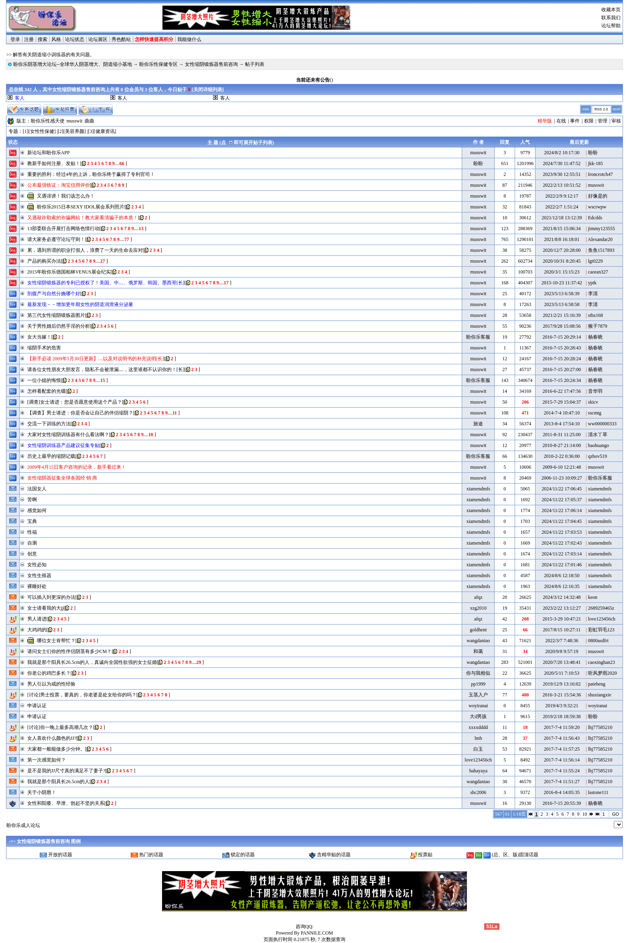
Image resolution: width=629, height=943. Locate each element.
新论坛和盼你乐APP (48, 152)
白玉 (478, 749)
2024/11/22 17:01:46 (562, 564)
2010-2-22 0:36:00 (562, 456)
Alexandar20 (600, 239)
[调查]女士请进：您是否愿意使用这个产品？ (74, 402)
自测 (32, 543)
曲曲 (89, 121)
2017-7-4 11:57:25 (562, 749)
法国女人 (37, 489)
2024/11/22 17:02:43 (562, 543)
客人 (122, 98)
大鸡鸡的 (37, 630)
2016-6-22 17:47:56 (561, 391)
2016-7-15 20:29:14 (561, 337)
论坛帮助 (611, 26)
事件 (575, 121)
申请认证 (37, 705)
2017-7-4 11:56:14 (562, 760)
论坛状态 (74, 39)
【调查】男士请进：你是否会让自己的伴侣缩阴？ (80, 413)
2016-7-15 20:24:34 (561, 380)
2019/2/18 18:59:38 (561, 716)
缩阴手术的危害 (44, 348)
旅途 (478, 424)
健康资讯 (105, 131)
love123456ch (601, 619)
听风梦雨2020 (602, 673)
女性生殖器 (39, 575)
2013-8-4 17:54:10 (562, 424)
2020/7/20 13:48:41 (561, 662)
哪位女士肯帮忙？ (56, 640)
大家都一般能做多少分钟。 (56, 749)
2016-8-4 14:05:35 (562, 792)
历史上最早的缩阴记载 (51, 456)
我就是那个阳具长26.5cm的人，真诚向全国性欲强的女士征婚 (92, 662)
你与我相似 (478, 673)
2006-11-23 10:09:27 (562, 478)
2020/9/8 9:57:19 (561, 651)
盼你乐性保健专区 (158, 64)
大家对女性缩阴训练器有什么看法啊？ (68, 434)
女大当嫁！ (39, 337)
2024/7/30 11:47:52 (561, 163)
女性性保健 (42, 131)
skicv (593, 402)
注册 (29, 39)
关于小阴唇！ (41, 792)
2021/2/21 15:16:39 (561, 315)
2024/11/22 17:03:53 (562, 532)
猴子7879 (597, 326)
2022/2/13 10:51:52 (561, 185)
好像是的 (597, 196)
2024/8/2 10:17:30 (561, 152)
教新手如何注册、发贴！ (53, 163)
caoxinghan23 (601, 662)
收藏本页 (611, 9)
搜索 (42, 39)
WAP (617, 109)
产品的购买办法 (44, 261)
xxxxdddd (478, 727)
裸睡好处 (37, 586)
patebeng (596, 684)
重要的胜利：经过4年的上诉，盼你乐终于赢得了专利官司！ (91, 174)
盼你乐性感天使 (48, 121)
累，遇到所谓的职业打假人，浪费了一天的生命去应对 (85, 250)
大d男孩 (478, 716)
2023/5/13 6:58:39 (561, 293)
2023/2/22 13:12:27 (561, 608)
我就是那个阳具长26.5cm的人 (58, 781)
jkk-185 (595, 163)
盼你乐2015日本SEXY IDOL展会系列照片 (81, 207)
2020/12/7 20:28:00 (561, 250)
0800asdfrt (598, 640)
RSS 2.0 (601, 109)
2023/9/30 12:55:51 (561, 174)
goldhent (478, 630)
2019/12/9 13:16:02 (561, 684)
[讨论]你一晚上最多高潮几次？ (60, 727)
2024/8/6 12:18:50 (561, 575)
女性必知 (37, 564)
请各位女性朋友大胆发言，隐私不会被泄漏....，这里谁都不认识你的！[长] (106, 369)
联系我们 (611, 17)
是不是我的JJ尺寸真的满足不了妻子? (66, 771)
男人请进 (37, 619)
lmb (478, 738)
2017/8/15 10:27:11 (561, 630)
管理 (602, 121)
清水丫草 (597, 434)
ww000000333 (602, 424)
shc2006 (478, 792)
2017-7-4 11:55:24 (562, 771)
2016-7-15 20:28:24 (561, 358)
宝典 (32, 521)
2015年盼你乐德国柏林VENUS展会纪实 (69, 272)
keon (592, 597)
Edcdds (595, 217)
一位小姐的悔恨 (44, 380)
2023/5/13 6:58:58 (561, 304)
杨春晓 (595, 337)
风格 (56, 39)
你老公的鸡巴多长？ (49, 673)
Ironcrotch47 (600, 174)
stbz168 (595, 315)
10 (584, 814)
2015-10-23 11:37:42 (562, 283)
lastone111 (598, 792)
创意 (32, 554)
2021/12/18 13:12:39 (562, 217)
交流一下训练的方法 (49, 424)
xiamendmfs (478, 489)
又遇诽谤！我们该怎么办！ (66, 196)
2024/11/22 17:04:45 (562, 521)
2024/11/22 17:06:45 (562, 489)
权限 (589, 121)
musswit (75, 121)
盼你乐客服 (478, 337)
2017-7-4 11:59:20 (562, 727)
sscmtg (594, 413)
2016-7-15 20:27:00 (561, 369)
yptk (592, 283)
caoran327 (598, 272)
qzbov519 (597, 456)
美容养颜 (74, 131)
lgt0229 (595, 261)
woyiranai (478, 705)
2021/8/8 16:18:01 (561, 239)
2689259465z (601, 608)
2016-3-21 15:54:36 (561, 695)
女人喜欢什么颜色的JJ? (52, 738)
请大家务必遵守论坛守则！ (56, 239)
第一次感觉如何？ (46, 760)
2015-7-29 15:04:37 (561, 402)
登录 (15, 39)
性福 (32, 532)
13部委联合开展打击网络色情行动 (63, 228)
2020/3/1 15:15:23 (561, 272)
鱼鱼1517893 (601, 250)
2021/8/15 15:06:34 (561, 228)
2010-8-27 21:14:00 (561, 445)
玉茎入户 (478, 695)
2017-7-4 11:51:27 (562, 781)
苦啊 (32, 499)
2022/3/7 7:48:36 (561, 640)
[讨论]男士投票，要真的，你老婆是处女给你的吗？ (81, 695)
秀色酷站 (121, 39)
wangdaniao (478, 640)
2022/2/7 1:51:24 (561, 207)
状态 (13, 142)
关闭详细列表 (207, 89)
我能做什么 (189, 39)
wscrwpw (597, 207)
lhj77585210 (600, 727)
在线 (561, 121)
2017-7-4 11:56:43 (562, 738)
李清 (593, 293)
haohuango (598, 445)
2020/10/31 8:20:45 (561, 261)
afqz (478, 597)
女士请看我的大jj (45, 608)
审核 (616, 121)
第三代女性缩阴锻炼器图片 (56, 315)
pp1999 (478, 684)
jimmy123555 (601, 228)
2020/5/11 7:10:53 (561, 673)
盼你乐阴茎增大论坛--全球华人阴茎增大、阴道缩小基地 (72, 64)
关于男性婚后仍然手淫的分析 (58, 326)
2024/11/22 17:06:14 (562, 510)
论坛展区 (98, 39)
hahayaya (478, 771)
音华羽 (595, 391)
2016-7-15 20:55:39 (561, 803)
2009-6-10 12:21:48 (561, 467)
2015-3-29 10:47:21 (561, 619)
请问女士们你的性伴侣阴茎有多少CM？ (69, 651)
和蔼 (478, 651)
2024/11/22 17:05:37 (562, 499)
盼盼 (593, 152)
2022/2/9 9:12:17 (561, 196)
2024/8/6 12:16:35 (561, 586)
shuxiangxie (599, 695)
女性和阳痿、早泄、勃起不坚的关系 (65, 803)
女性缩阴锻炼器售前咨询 (211, 64)
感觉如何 (37, 510)
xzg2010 (478, 608)
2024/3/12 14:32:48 (561, 597)
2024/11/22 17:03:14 (562, 554)
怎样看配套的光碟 (46, 391)
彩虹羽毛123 (601, 630)
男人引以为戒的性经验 (51, 684)
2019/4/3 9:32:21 (561, 705)
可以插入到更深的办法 (51, 597)
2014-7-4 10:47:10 (562, 413)
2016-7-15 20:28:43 (561, 348)
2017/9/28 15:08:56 (561, 326)
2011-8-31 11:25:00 (562, 434)
